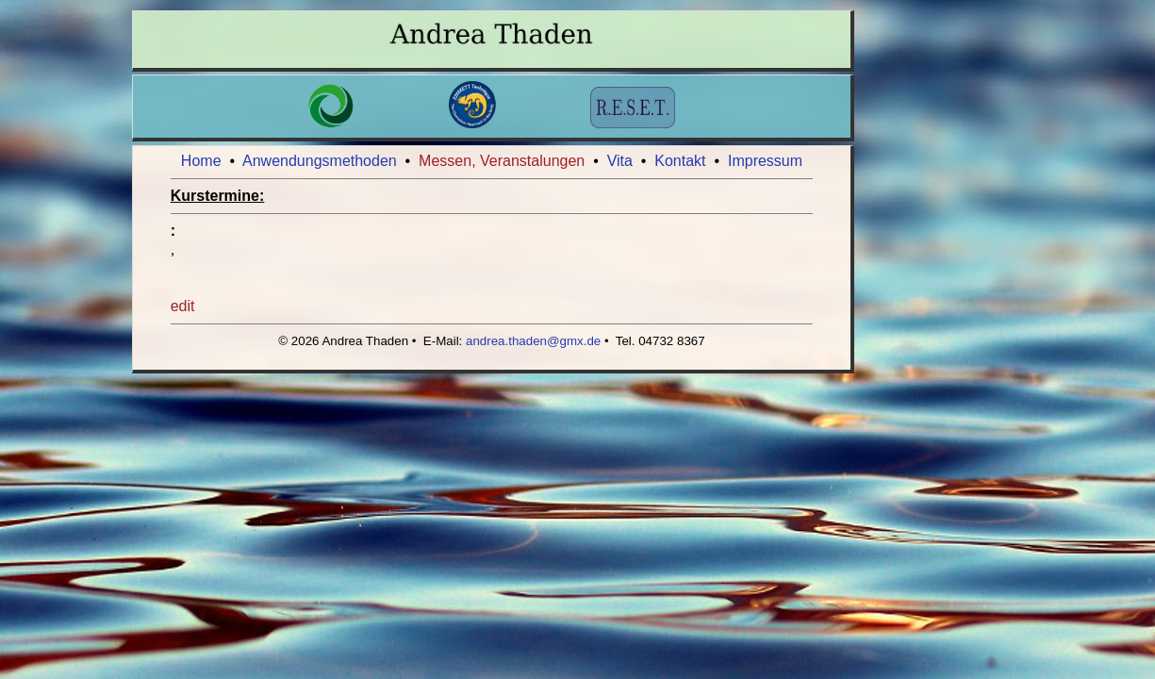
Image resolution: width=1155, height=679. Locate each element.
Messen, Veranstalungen (502, 161)
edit (183, 306)
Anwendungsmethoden (319, 161)
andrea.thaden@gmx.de (533, 341)
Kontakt (679, 161)
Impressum (765, 161)
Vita (620, 161)
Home (201, 161)
